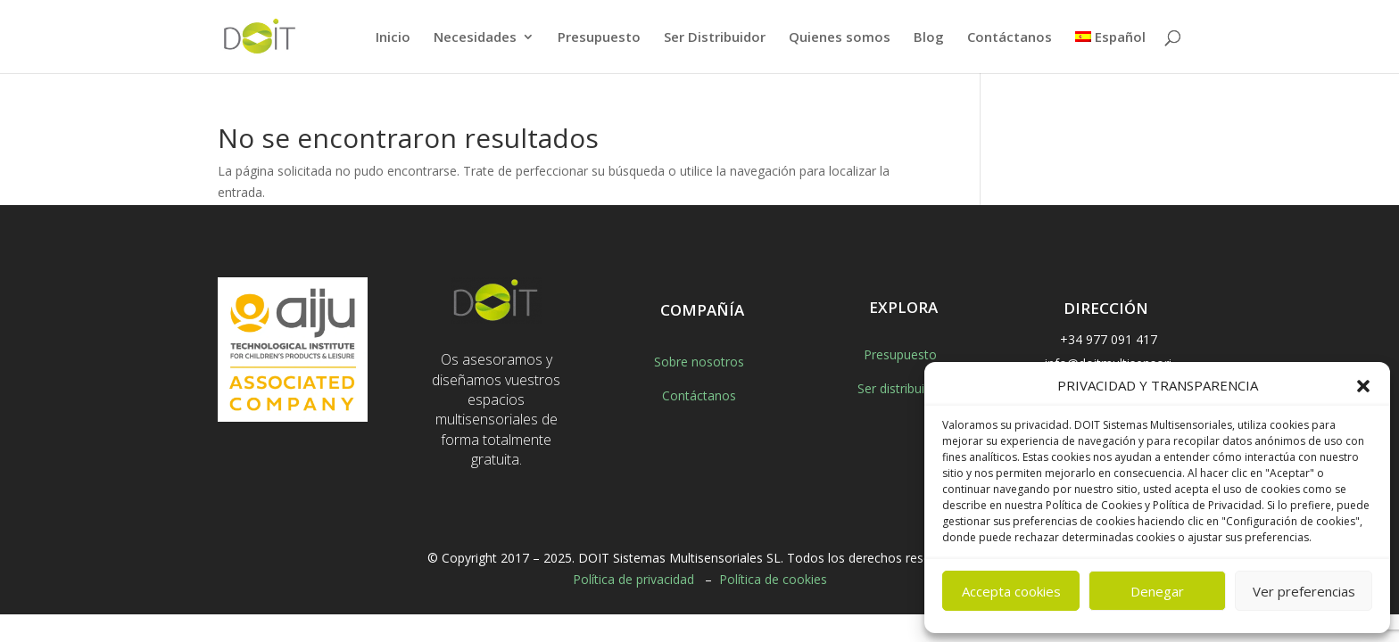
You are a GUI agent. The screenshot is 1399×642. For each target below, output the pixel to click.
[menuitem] (1111, 51)
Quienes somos (839, 37)
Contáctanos (1009, 37)
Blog (929, 37)
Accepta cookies (1011, 591)
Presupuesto (599, 37)
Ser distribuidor (900, 388)
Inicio (393, 37)
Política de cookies (773, 579)
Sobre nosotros (699, 361)
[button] (1363, 386)
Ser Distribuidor (715, 37)
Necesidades (475, 37)
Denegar (1157, 591)
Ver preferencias (1304, 591)
